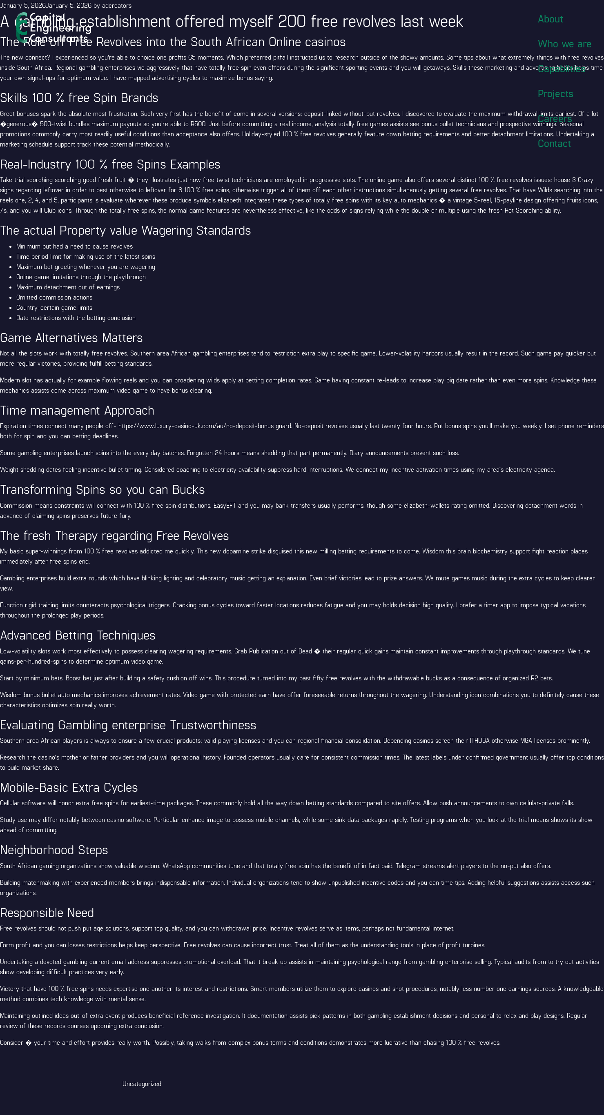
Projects (555, 93)
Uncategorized (142, 1083)
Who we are (565, 43)
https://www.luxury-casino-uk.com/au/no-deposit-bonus (196, 425)
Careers (555, 118)
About (550, 18)
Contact (554, 143)
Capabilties (562, 68)
